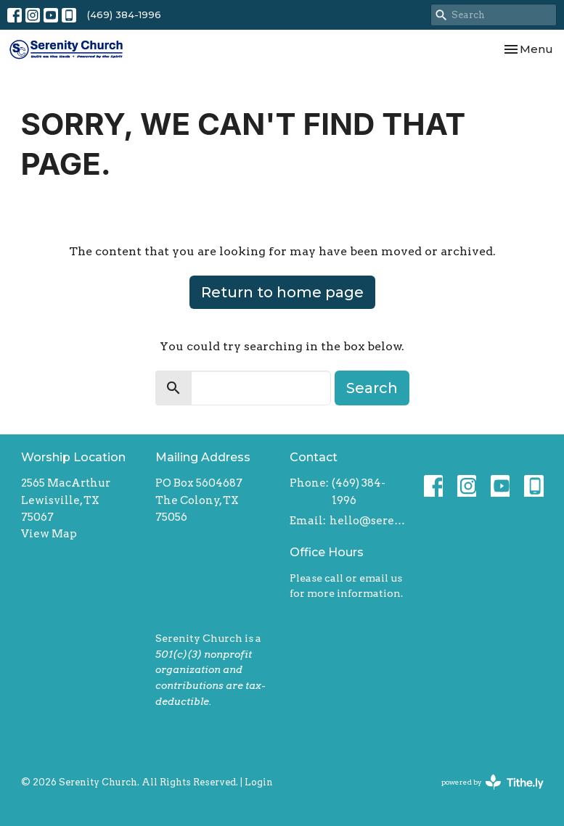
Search (372, 388)
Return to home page (282, 292)
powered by (492, 782)
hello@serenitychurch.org (369, 520)
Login (259, 782)
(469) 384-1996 (124, 14)
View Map (49, 533)
